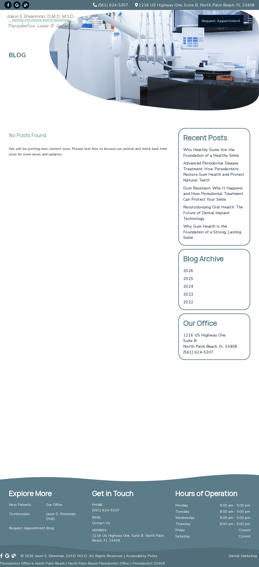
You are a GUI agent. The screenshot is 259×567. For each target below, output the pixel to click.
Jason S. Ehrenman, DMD (61, 516)
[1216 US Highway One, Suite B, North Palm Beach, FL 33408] (195, 5)
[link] (8, 5)
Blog (50, 528)
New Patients (20, 504)
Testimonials (19, 514)
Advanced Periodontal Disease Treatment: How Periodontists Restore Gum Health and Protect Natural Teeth (213, 172)
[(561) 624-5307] (110, 5)
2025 (188, 278)
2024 (188, 286)
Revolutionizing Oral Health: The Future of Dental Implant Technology (213, 212)
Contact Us (101, 523)
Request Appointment (27, 528)
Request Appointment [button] (221, 20)
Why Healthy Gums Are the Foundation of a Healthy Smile (211, 152)
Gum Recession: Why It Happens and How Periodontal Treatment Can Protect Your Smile (213, 193)
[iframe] (129, 429)
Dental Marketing (243, 556)
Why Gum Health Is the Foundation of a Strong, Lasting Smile (212, 232)
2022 (188, 302)
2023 (188, 294)
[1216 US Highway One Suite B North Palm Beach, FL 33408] (210, 341)
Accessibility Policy (141, 556)
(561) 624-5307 (198, 352)
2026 (188, 270)
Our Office (54, 504)
